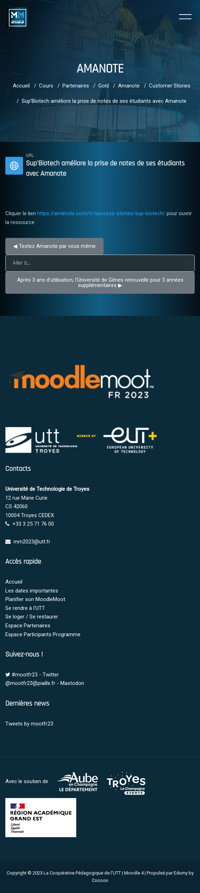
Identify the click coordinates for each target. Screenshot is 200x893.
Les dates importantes (31, 591)
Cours (46, 86)
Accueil (21, 86)
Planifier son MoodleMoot (35, 599)
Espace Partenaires (27, 625)
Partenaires (75, 86)
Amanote (129, 86)
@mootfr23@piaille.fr (30, 683)
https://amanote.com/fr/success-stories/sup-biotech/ (101, 213)
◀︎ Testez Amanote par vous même (54, 246)
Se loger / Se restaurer (31, 616)
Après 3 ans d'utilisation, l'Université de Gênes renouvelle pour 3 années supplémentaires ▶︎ (101, 282)
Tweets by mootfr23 (29, 724)
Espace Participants (28, 634)
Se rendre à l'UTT (25, 608)
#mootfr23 (25, 674)
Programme (66, 634)
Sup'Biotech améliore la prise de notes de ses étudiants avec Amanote (104, 101)
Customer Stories (169, 86)
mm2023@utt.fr (31, 541)
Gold (103, 86)
